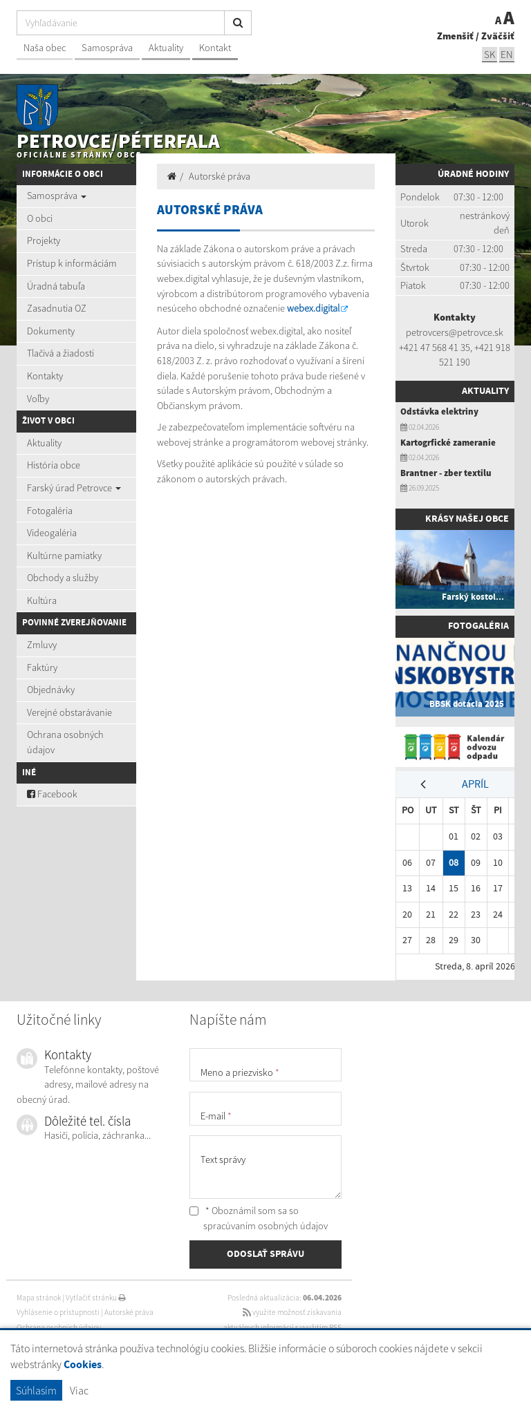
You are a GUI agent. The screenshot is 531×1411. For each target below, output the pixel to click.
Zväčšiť (497, 36)
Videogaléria (52, 533)
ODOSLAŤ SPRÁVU (265, 1254)
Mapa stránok (39, 1298)
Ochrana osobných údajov (65, 742)
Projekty (43, 240)
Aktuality (166, 47)
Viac (79, 1390)
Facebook (52, 794)
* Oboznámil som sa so (258, 1218)
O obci (40, 218)
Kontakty (45, 376)
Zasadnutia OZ (56, 308)
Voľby (38, 398)
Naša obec (45, 47)
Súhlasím (36, 1390)
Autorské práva (219, 176)
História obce (53, 465)
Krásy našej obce (467, 519)
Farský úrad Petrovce (74, 488)
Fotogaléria (50, 510)
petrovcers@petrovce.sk (454, 332)
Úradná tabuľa (56, 286)
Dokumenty (51, 331)
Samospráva (107, 47)
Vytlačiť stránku (96, 1298)
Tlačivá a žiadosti (60, 353)
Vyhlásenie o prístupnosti (58, 1312)
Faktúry (42, 667)
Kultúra (42, 600)
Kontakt (215, 47)
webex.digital (313, 308)
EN (507, 54)
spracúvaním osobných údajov (265, 1226)
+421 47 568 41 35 (434, 347)
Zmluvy (42, 644)
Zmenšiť (455, 36)
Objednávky (51, 689)
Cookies (83, 1365)
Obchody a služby (62, 577)
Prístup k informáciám (72, 263)
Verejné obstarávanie (69, 712)
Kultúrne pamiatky (64, 555)
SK (489, 54)
